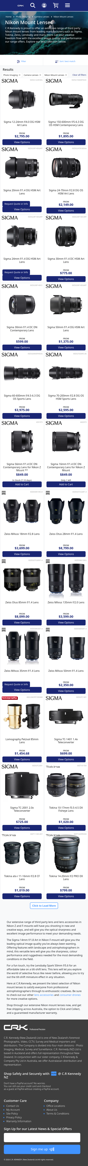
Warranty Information (18, 1121)
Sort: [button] (65, 61)
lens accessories (44, 995)
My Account (13, 1109)
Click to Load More (44, 905)
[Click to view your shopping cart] (56, 5)
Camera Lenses (42, 16)
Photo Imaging (23, 16)
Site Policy (12, 1113)
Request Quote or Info (16, 203)
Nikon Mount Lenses (63, 16)
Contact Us (12, 1106)
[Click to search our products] (32, 5)
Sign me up (42, 1149)
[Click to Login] (44, 5)
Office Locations (55, 1106)
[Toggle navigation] (67, 8)
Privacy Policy (14, 1117)
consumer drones (70, 995)
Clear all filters (79, 74)
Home (8, 16)
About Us (51, 1109)
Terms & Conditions (57, 1113)
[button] (21, 61)
